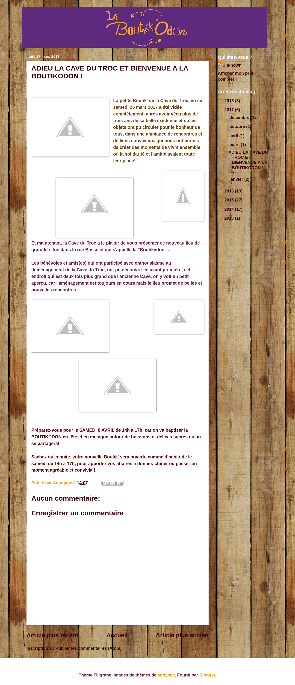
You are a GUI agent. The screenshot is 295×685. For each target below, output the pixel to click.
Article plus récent (52, 635)
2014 (229, 209)
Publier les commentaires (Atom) (89, 648)
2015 (229, 200)
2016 (229, 191)
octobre (238, 126)
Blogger (207, 675)
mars (235, 144)
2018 (229, 100)
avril (234, 135)
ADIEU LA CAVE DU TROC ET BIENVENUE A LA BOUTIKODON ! (248, 160)
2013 (229, 218)
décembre (240, 117)
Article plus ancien (182, 635)
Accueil (117, 635)
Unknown (232, 65)
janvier (237, 179)
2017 (229, 109)
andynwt (166, 675)
